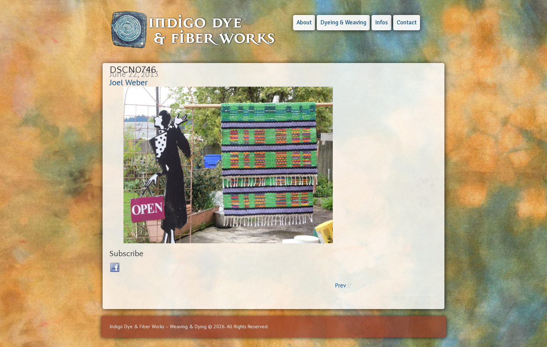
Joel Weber (129, 82)
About (304, 22)
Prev (340, 285)
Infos (381, 22)
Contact (407, 22)
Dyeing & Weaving (343, 22)
